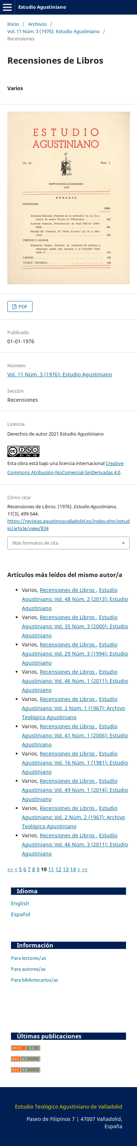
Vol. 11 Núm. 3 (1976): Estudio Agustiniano (53, 31)
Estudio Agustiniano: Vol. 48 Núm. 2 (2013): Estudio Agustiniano (75, 599)
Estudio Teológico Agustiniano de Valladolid (68, 1106)
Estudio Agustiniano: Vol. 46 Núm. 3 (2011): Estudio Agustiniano (75, 844)
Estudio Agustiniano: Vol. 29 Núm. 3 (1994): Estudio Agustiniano (75, 653)
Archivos (37, 24)
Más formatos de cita (35, 543)
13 (66, 869)
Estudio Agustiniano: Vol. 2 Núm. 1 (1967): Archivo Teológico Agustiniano (73, 708)
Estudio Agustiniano (42, 7)
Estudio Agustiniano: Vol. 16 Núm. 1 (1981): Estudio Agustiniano (75, 762)
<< (10, 869)
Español (20, 914)
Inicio (13, 24)
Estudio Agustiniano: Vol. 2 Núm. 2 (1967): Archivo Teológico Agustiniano (73, 817)
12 (58, 869)
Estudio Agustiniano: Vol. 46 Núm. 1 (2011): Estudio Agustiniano (75, 680)
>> (85, 869)
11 (51, 869)
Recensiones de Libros (68, 589)
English (20, 903)
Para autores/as (28, 969)
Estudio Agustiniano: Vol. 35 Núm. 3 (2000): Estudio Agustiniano (75, 626)
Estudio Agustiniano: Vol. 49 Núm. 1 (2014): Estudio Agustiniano (75, 789)
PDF (22, 306)
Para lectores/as (28, 958)
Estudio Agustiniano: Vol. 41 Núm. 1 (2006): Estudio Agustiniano (75, 735)
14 (73, 869)
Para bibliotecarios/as (34, 980)
